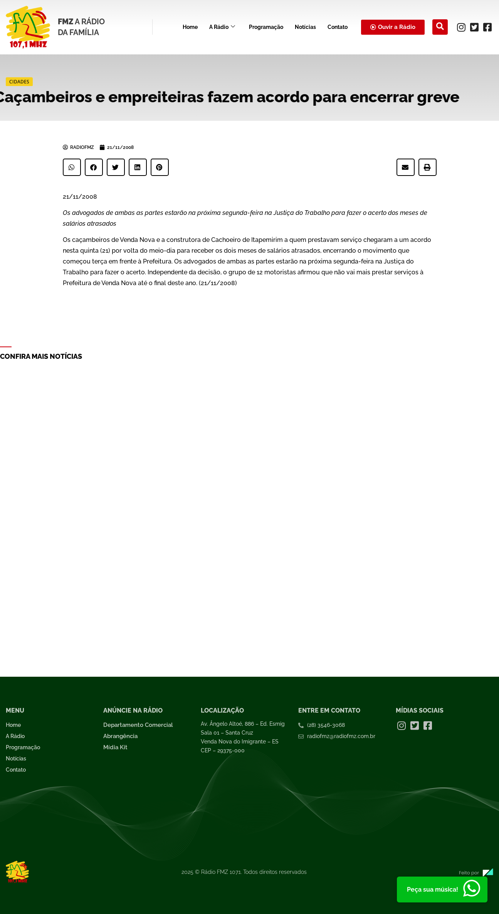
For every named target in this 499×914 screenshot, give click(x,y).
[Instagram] (461, 27)
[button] (72, 167)
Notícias (305, 27)
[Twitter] (474, 27)
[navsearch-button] (440, 27)
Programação (266, 27)
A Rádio (222, 27)
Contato (338, 27)
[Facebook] (487, 27)
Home (190, 27)
